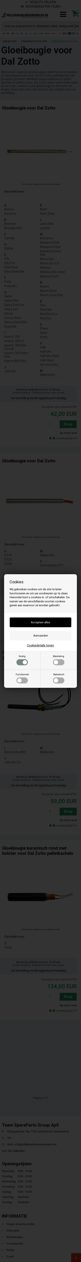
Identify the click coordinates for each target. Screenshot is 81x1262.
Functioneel (22, 678)
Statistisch (58, 678)
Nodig (22, 660)
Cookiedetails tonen (40, 645)
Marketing (58, 660)
